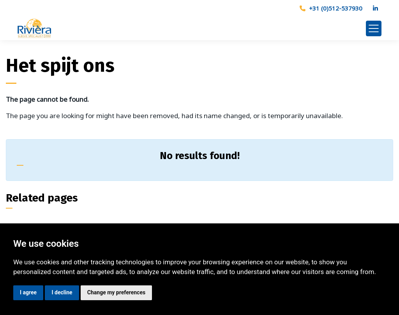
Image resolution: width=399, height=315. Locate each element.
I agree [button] (28, 292)
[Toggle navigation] (373, 28)
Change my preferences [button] (116, 292)
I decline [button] (61, 292)
